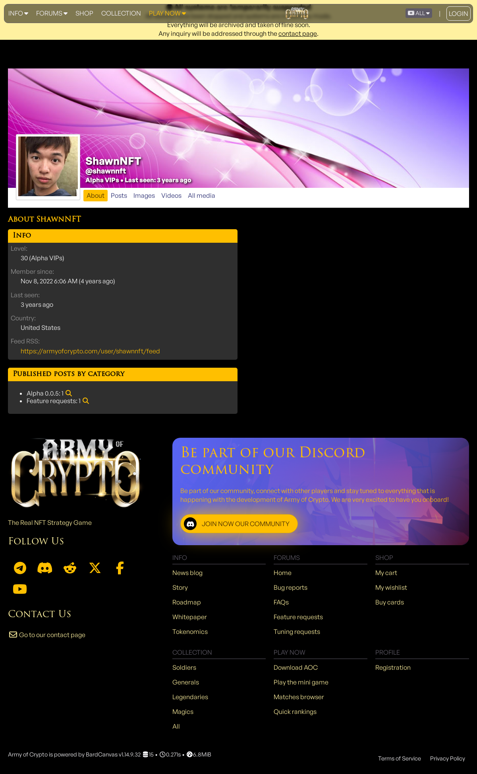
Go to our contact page (46, 635)
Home (283, 573)
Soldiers (184, 667)
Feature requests (298, 617)
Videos (171, 195)
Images (144, 195)
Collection (121, 13)
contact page (297, 33)
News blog (187, 573)
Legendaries (190, 697)
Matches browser (299, 697)
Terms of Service (399, 758)
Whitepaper (189, 617)
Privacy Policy (447, 758)
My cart (386, 573)
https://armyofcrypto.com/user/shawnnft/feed (90, 351)
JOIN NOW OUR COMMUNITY (237, 523)
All (176, 726)
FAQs (281, 602)
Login (458, 14)
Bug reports (290, 587)
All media (201, 195)
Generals (185, 682)
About (95, 195)
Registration (393, 667)
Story (180, 587)
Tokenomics (190, 632)
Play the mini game (301, 682)
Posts (119, 195)
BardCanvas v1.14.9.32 (113, 754)
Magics (182, 712)
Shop (84, 13)
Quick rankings (295, 712)
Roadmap (186, 602)
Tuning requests (297, 632)
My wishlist (391, 587)
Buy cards (389, 602)
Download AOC (296, 667)
